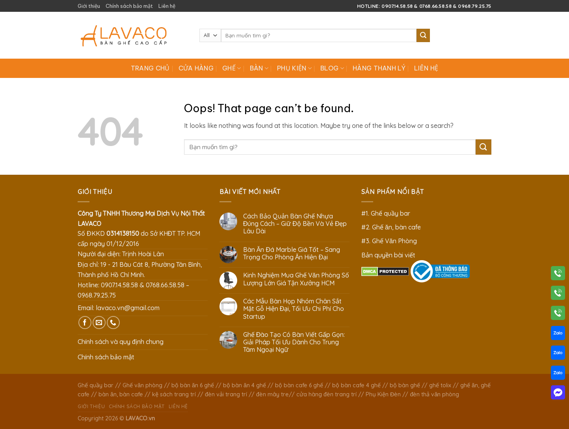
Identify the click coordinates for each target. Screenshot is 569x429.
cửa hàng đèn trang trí (326, 394)
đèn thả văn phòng (434, 394)
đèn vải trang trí (226, 394)
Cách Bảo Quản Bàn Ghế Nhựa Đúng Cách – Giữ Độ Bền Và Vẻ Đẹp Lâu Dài (295, 224)
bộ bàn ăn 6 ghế (192, 385)
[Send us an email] (99, 322)
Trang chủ (150, 68)
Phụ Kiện (294, 68)
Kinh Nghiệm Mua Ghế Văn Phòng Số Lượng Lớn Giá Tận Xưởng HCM (296, 279)
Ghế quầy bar (95, 385)
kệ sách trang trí (174, 394)
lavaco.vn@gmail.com (128, 308)
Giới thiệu (89, 6)
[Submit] (423, 35)
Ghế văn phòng (142, 385)
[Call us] (113, 322)
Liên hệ (166, 6)
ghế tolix (440, 385)
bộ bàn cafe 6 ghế (299, 385)
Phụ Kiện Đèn (383, 394)
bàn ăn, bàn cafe (121, 394)
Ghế (231, 68)
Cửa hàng (196, 68)
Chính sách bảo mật (129, 6)
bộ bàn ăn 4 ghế (244, 385)
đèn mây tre (272, 394)
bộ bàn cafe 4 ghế (356, 385)
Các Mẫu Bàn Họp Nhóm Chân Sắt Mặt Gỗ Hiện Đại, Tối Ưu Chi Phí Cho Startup (293, 309)
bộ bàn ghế (405, 385)
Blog (332, 68)
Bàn (259, 68)
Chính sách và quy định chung (121, 342)
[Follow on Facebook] (84, 322)
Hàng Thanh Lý (379, 68)
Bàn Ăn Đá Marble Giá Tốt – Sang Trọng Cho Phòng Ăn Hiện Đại (291, 253)
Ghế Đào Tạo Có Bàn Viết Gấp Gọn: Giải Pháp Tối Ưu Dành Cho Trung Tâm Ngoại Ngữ (294, 342)
